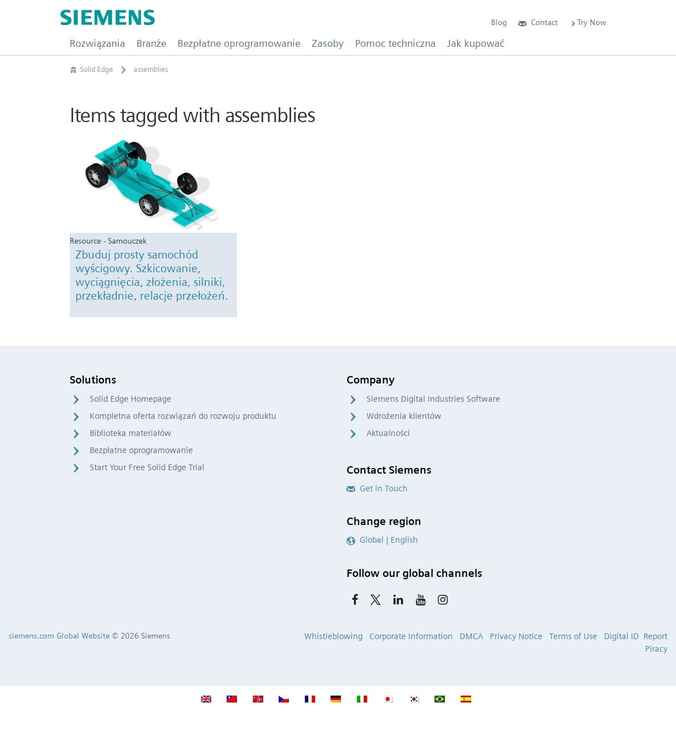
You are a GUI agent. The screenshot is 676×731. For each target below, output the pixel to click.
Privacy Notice (516, 636)
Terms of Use (573, 636)
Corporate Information (411, 636)
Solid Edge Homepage (130, 399)
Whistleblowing (333, 636)
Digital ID (621, 636)
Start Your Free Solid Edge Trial (147, 467)
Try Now (587, 22)
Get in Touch (377, 488)
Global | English (382, 540)
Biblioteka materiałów (130, 433)
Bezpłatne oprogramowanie (141, 450)
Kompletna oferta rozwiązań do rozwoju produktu (183, 416)
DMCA (471, 636)
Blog (499, 22)
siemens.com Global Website (59, 635)
